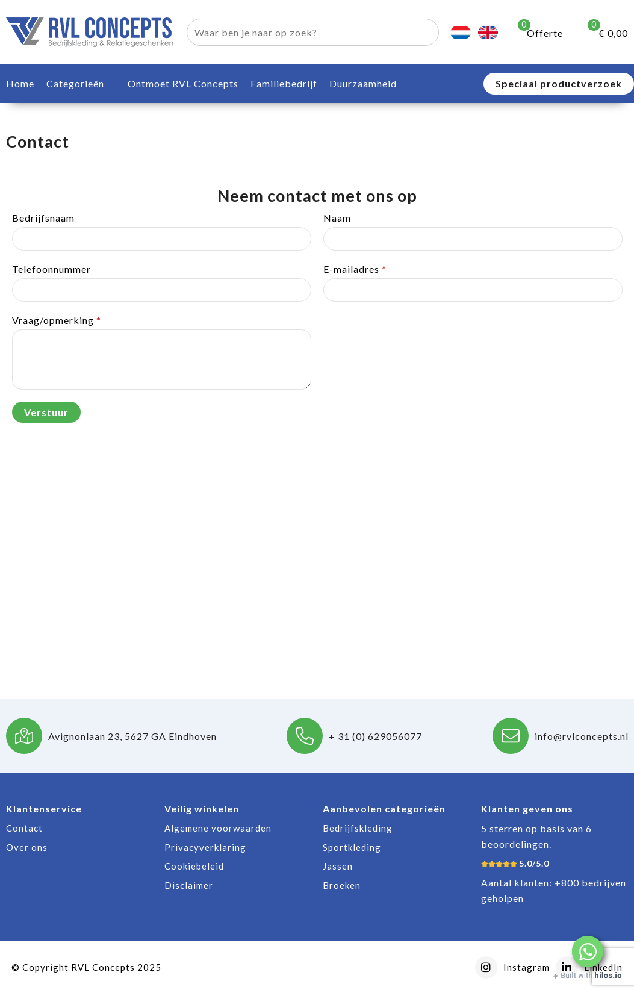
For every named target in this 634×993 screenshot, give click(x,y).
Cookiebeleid (194, 866)
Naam (337, 217)
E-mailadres (355, 269)
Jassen (338, 866)
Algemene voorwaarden (218, 828)
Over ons (27, 847)
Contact (24, 828)
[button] (587, 951)
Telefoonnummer (51, 269)
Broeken (342, 885)
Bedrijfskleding (358, 828)
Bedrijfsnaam (43, 217)
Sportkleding (352, 847)
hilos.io (608, 975)
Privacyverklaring (205, 847)
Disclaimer (188, 885)
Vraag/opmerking (56, 320)
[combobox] (299, 32)
